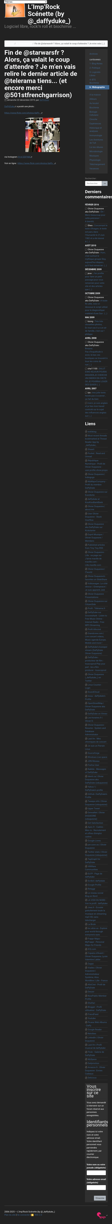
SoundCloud (93, 692)
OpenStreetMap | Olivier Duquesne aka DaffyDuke (95, 706)
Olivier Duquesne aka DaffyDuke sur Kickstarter (94, 527)
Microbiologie (96, 151)
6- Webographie (24, 43)
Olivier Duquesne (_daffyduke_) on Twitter (94, 677)
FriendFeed (93, 1014)
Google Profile (94, 885)
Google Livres (94, 840)
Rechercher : (91, 178)
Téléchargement (97, 164)
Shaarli (91, 449)
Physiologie (95, 160)
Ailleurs (93, 99)
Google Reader (95, 1029)
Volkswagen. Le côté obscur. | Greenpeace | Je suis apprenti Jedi (96, 586)
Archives (93, 54)
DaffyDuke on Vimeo (97, 713)
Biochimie (94, 107)
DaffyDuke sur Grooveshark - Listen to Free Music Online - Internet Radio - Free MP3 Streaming (96, 619)
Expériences (95, 123)
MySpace (92, 1059)
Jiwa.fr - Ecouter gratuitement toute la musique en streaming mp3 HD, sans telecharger (95, 914)
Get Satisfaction (95, 823)
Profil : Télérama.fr (96, 608)
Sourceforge (94, 753)
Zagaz (91, 963)
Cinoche (93, 119)
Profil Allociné (94, 629)
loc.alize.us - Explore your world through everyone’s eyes (96, 931)
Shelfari (91, 1003)
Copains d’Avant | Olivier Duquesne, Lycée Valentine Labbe (96, 956)
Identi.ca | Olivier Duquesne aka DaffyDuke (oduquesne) (96, 779)
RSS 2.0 (36, 1215)
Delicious (92, 1077)
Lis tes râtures (96, 147)
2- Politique (94, 68)
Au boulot (94, 103)
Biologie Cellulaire (93, 113)
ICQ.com (92, 949)
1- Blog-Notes (95, 63)
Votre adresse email (96, 1181)
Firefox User (93, 765)
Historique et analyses (95, 129)
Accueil (10, 43)
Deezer (91, 991)
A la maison (95, 94)
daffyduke (44, 100)
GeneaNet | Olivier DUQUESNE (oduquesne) (95, 815)
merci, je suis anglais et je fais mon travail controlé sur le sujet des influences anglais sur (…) (96, 409)
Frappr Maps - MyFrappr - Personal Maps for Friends (94, 941)
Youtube (92, 1018)
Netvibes (92, 1033)
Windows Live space (97, 757)
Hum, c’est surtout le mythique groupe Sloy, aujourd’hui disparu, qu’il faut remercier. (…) (96, 259)
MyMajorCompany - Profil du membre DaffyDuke (95, 484)
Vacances (94, 168)
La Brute (92, 924)
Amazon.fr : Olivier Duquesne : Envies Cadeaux (95, 1070)
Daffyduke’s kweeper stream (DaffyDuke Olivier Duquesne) (96, 650)
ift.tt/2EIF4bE (24, 157)
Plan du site (10, 1215)
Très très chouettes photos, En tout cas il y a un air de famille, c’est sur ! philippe (95, 327)
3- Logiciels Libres (94, 74)
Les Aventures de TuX (96, 141)
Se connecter (23, 1215)
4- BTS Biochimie (94, 81)
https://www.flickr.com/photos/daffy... (22, 113)
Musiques (94, 155)
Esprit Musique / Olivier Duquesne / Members (94, 537)
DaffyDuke (9, 106)
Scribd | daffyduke (96, 881)
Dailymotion (93, 1063)
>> (105, 183)
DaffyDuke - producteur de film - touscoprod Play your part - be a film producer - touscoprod (95, 664)
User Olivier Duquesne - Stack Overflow (93, 516)
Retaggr (91, 889)
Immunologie (95, 135)
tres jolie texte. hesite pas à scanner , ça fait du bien (95, 395)
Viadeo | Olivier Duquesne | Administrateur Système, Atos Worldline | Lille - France (96, 974)
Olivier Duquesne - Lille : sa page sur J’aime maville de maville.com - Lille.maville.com (95, 558)
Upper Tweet (94, 808)
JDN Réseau (94, 761)
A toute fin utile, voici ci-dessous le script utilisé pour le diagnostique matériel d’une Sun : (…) (96, 307)
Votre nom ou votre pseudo (96, 1166)
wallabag (92, 431)
